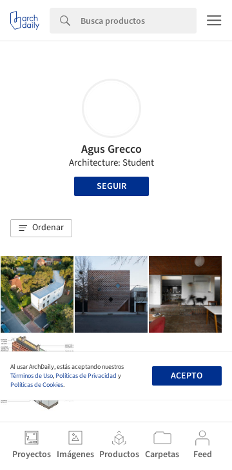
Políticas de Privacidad (86, 375)
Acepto (186, 375)
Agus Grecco (111, 149)
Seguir (111, 186)
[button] (41, 228)
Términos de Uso (31, 375)
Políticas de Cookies (36, 384)
